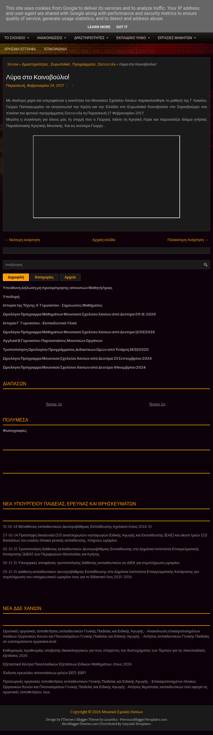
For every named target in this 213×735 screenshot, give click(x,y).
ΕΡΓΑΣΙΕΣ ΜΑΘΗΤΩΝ (179, 36)
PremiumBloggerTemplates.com (143, 719)
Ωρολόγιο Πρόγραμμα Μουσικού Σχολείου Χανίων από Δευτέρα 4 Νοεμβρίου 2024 (74, 367)
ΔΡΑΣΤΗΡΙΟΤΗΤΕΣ (93, 36)
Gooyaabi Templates (136, 724)
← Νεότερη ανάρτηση (22, 240)
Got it (122, 27)
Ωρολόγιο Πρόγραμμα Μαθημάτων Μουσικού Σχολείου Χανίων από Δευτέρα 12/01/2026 (79, 332)
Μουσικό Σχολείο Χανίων (122, 712)
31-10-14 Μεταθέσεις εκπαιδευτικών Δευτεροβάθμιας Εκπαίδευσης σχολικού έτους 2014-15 (77, 526)
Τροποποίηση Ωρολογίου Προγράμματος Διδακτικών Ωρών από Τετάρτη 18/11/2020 (76, 349)
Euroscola (106, 64)
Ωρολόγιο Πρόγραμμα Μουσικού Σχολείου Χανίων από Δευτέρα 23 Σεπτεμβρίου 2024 (77, 358)
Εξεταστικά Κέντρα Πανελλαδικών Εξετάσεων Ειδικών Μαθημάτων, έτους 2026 (67, 664)
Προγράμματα (83, 64)
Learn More (99, 27)
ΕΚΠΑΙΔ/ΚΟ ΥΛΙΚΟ (134, 36)
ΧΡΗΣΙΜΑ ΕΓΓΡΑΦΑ (20, 48)
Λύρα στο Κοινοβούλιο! (37, 76)
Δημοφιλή (16, 277)
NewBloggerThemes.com (80, 724)
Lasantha (110, 719)
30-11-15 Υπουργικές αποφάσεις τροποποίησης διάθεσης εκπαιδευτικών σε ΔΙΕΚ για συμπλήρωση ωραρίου (91, 563)
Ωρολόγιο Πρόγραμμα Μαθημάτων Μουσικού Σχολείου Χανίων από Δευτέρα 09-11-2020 (79, 314)
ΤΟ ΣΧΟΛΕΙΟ (18, 36)
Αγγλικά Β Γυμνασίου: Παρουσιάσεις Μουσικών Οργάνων (53, 340)
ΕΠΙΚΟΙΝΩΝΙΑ (55, 48)
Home (13, 64)
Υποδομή (11, 297)
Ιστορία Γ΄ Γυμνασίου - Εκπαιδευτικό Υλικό (40, 323)
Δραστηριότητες (35, 64)
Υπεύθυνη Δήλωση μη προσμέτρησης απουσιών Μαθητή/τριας (58, 288)
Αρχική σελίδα (103, 240)
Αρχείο (70, 277)
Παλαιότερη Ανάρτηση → (188, 240)
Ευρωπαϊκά (60, 64)
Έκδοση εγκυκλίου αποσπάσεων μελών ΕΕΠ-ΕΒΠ (44, 673)
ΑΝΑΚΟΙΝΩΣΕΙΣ (53, 36)
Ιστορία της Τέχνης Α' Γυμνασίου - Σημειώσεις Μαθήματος (52, 305)
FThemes (68, 719)
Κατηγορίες (44, 277)
